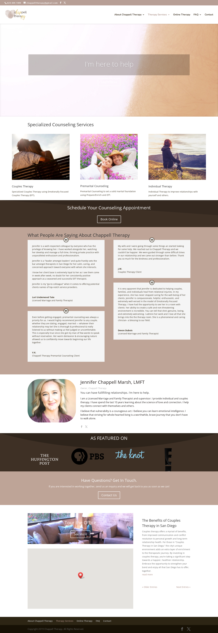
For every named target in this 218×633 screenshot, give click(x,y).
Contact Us (109, 495)
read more (147, 574)
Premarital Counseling (94, 186)
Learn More (109, 82)
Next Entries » (183, 587)
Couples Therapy (22, 186)
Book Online (109, 219)
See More (80, 534)
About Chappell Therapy (128, 15)
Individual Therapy (160, 186)
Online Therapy (181, 15)
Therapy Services (157, 15)
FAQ (196, 15)
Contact (209, 15)
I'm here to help (109, 64)
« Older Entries (149, 587)
